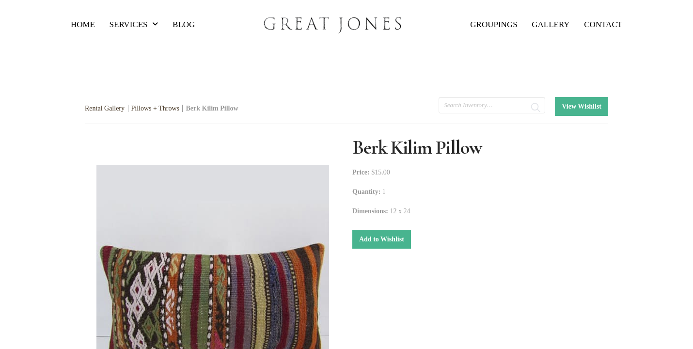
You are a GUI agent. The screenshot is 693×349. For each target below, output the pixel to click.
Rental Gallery (105, 108)
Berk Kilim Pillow (212, 108)
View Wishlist (581, 106)
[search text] (492, 105)
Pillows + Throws (155, 108)
